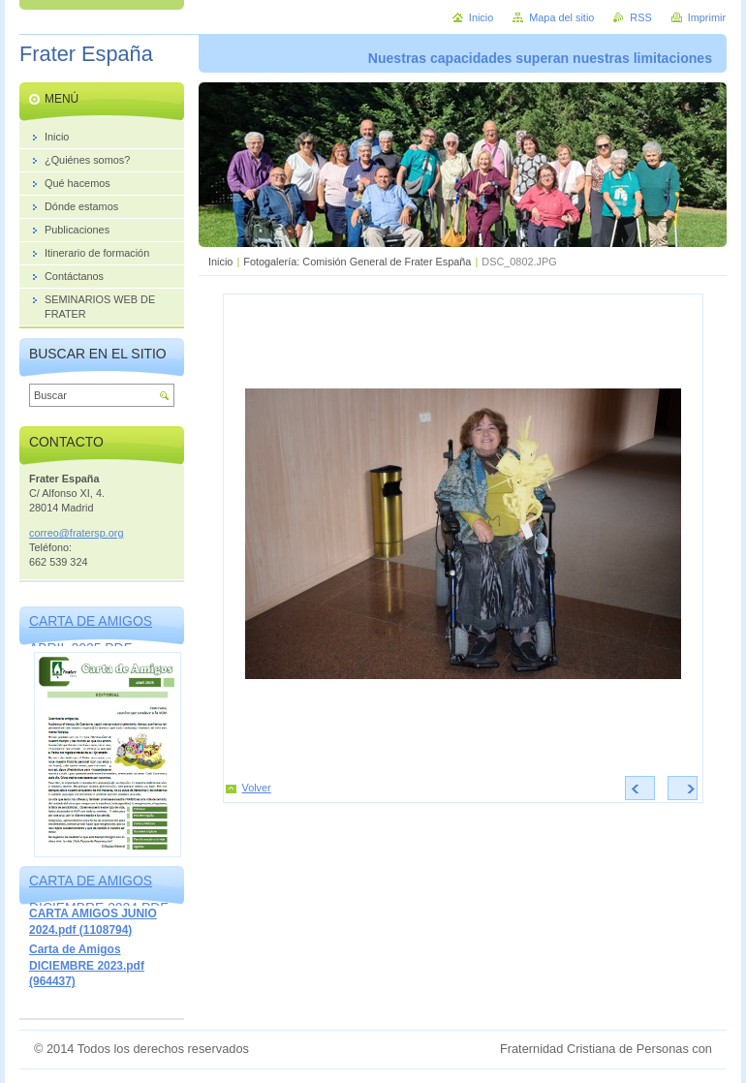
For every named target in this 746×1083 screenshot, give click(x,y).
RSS (640, 17)
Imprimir (707, 17)
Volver (256, 787)
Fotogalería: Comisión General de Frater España (357, 261)
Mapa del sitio (561, 17)
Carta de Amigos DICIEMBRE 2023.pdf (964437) (86, 965)
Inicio (220, 261)
